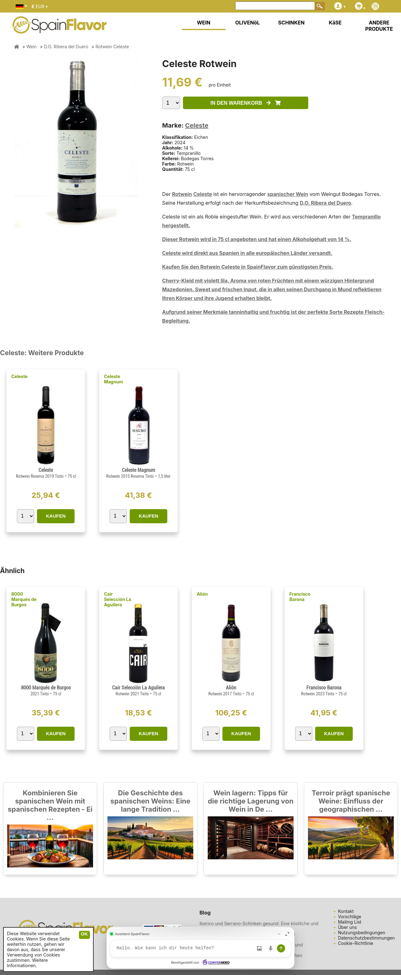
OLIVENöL (247, 22)
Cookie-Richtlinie (355, 943)
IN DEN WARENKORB (246, 103)
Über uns (347, 927)
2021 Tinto (40, 693)
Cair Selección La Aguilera (117, 599)
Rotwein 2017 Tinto (225, 693)
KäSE (335, 22)
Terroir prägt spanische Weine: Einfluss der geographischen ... (351, 801)
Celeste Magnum (113, 379)
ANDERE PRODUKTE (379, 25)
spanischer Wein (287, 194)
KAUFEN (56, 516)
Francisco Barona (299, 596)
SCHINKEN (291, 22)
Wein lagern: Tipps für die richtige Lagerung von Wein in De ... (251, 801)
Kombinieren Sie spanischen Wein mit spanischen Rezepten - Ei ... (50, 805)
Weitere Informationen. (27, 962)
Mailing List (350, 922)
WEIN (203, 22)
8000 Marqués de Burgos (24, 599)
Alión (202, 594)
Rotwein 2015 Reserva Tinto (130, 476)
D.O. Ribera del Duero (325, 203)
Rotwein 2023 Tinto (318, 693)
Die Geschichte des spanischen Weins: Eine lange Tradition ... (150, 801)
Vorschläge (349, 916)
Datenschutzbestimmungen (366, 938)
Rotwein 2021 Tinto (133, 693)
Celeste (196, 125)
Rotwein (182, 194)
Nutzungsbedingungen (361, 932)
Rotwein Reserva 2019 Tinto (40, 476)
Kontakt (346, 911)
